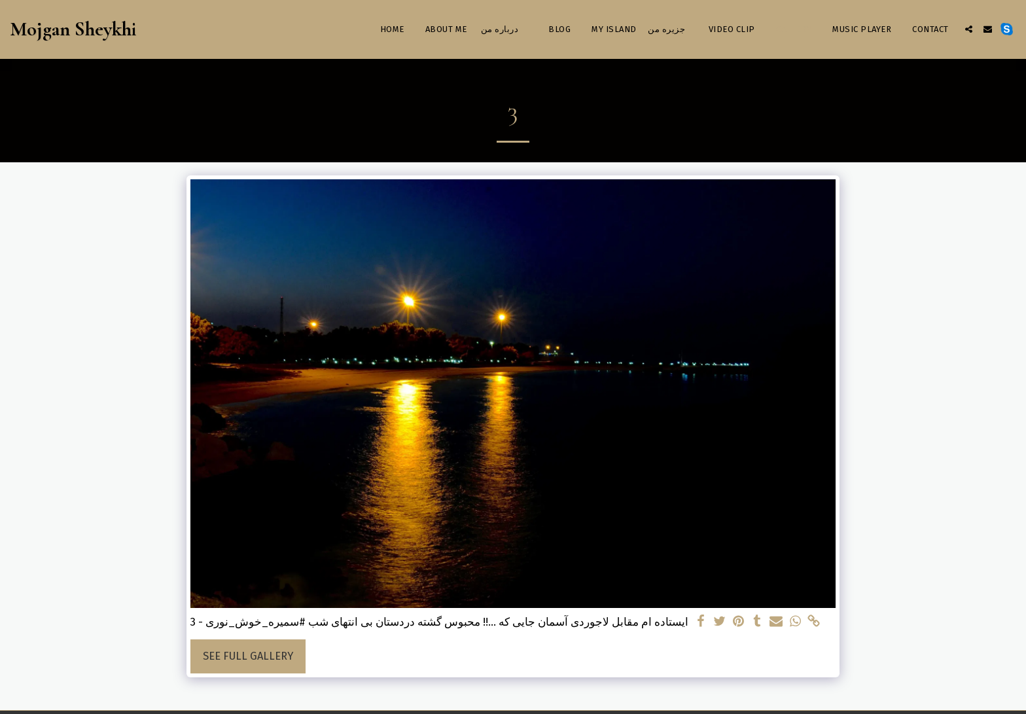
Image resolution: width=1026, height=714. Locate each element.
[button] (969, 29)
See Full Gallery (248, 656)
